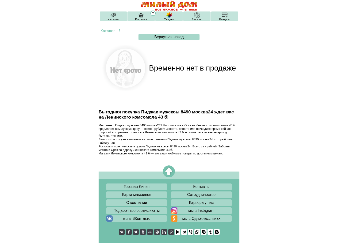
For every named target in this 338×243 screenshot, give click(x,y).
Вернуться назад (169, 37)
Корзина (141, 19)
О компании (136, 203)
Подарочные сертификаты (137, 211)
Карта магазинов (136, 195)
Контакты (201, 187)
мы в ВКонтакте (136, 219)
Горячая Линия (137, 187)
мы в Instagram (201, 211)
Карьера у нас (201, 203)
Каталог (113, 19)
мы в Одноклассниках (201, 219)
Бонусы (224, 19)
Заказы (197, 19)
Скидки (169, 19)
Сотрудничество (201, 195)
